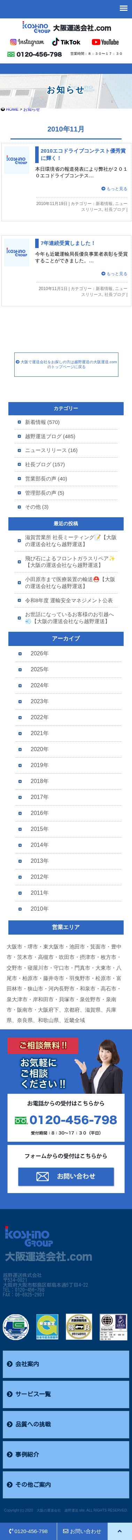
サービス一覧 (29, 1394)
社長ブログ (114, 209)
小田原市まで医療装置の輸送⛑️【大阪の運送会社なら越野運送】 (70, 582)
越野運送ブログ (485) (50, 436)
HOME (12, 109)
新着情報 (104, 203)
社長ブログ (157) (45, 464)
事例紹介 (23, 1455)
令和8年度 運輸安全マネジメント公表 (69, 600)
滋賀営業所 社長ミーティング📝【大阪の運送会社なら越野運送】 (71, 540)
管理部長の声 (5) (44, 493)
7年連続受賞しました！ (68, 243)
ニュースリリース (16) (51, 450)
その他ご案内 (29, 1485)
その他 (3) (37, 507)
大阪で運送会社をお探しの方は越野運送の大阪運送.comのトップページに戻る (66, 364)
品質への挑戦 (29, 1424)
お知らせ (31, 109)
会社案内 (23, 1364)
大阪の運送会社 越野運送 (57, 1510)
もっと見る (114, 188)
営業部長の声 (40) (46, 479)
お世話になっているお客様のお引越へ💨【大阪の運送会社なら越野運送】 (69, 617)
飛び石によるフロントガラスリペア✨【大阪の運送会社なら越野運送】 (70, 561)
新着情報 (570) (42, 422)
